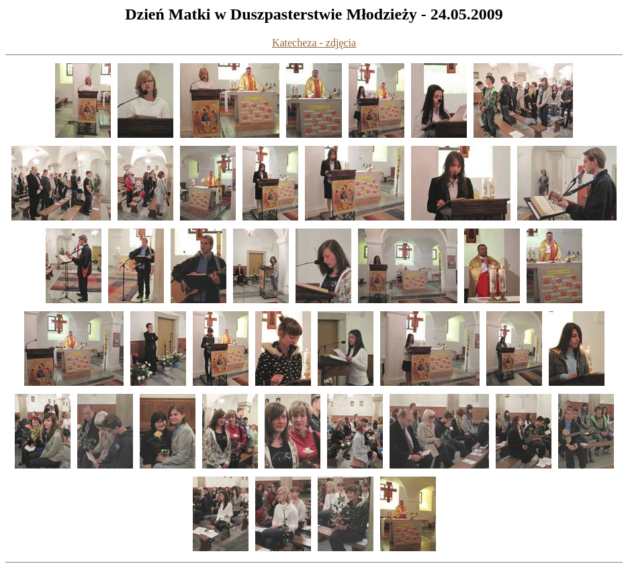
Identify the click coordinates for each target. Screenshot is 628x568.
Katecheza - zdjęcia (314, 42)
